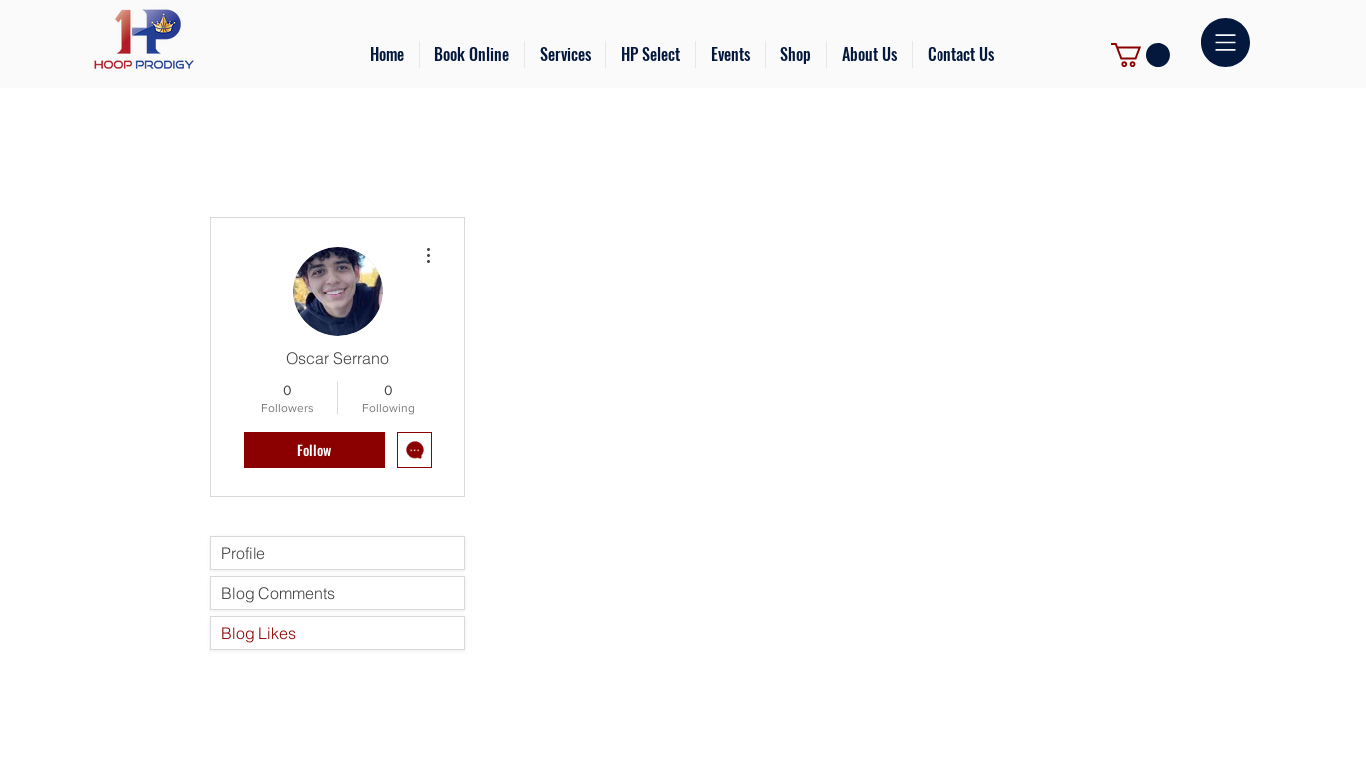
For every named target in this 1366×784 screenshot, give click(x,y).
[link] (1140, 55)
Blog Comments (278, 593)
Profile (243, 553)
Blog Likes (258, 633)
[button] (565, 54)
